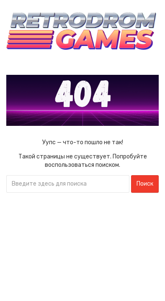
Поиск (145, 183)
